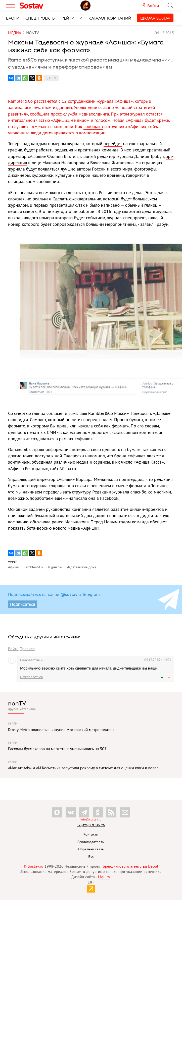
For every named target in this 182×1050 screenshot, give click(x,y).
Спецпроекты (40, 18)
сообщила (40, 114)
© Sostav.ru (33, 866)
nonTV (17, 703)
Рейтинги (72, 18)
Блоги (12, 18)
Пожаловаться (31, 677)
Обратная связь (91, 849)
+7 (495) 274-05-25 (91, 825)
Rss (91, 856)
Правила (27, 648)
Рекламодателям (91, 842)
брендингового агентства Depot (130, 866)
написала (78, 498)
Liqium (104, 876)
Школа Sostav (155, 18)
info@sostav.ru (91, 819)
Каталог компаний (109, 18)
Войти (13, 648)
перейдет (113, 143)
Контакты (91, 834)
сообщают (93, 126)
